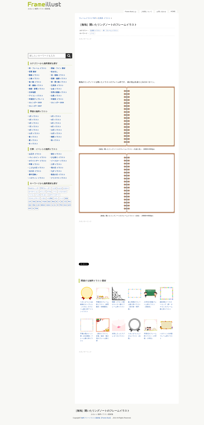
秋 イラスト (55, 140)
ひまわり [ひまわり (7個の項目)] (66, 188)
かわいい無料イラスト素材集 (102, 414)
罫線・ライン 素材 (58, 68)
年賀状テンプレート (36, 99)
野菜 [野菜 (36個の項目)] (61, 205)
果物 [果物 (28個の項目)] (53, 201)
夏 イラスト (33, 140)
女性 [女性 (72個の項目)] (29, 201)
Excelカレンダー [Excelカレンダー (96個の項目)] (33, 188)
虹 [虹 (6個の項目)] (55, 205)
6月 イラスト (56, 123)
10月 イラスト (56, 130)
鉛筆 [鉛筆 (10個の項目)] (69, 205)
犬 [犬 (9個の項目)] (59, 201)
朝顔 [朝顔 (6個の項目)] (49, 201)
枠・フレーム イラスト (110, 30)
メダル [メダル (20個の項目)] (43, 198)
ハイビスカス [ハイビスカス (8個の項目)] (62, 191)
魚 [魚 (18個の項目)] (33, 208)
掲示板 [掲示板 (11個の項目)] (39, 201)
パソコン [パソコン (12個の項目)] (31, 195)
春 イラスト (33, 137)
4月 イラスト (56, 120)
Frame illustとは (130, 12)
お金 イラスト (56, 89)
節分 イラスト (56, 154)
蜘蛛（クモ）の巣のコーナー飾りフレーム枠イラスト (118, 304)
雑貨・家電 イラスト (37, 89)
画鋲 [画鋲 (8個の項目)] (29, 205)
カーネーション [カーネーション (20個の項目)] (33, 191)
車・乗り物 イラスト (59, 82)
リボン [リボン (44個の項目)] (56, 198)
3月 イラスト (34, 120)
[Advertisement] (127, 59)
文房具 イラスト (95, 30)
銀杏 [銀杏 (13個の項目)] (29, 208)
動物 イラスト (34, 75)
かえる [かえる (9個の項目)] (59, 188)
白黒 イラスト (56, 96)
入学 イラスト (56, 164)
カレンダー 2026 (57, 103)
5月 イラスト (34, 123)
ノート (92, 33)
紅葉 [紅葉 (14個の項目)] (38, 205)
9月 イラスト (34, 130)
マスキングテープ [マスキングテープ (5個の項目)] (34, 198)
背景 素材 (32, 72)
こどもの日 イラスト (37, 168)
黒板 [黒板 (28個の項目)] (36, 208)
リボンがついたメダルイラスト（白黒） (134, 336)
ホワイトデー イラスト (38, 161)
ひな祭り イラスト (58, 157)
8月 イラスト (56, 127)
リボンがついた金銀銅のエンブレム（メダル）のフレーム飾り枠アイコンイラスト (86, 306)
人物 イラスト (34, 79)
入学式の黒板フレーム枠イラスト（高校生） (150, 304)
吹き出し (54, 72)
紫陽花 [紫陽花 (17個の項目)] (43, 205)
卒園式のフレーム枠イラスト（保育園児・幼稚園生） (102, 304)
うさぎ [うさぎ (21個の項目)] (54, 188)
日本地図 (32, 92)
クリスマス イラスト (59, 178)
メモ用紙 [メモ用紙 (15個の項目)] (50, 198)
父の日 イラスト (35, 171)
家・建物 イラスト (36, 85)
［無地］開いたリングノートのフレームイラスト (102, 410)
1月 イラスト (34, 116)
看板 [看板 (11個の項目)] (34, 205)
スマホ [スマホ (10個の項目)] (49, 191)
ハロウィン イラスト (37, 178)
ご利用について (146, 12)
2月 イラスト (56, 116)
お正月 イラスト (35, 154)
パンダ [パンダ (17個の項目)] (37, 195)
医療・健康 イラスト (59, 79)
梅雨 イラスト (56, 137)
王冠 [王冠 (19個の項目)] (65, 201)
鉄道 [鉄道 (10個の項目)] (65, 205)
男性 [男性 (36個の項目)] (69, 201)
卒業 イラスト (34, 164)
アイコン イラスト (36, 96)
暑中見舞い (33, 175)
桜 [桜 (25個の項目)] (56, 201)
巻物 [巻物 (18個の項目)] (34, 201)
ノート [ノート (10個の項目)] (54, 191)
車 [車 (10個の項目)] (58, 205)
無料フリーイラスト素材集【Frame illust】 (96, 418)
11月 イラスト (34, 133)
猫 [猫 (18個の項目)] (62, 201)
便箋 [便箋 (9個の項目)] (66, 198)
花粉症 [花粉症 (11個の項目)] (48, 205)
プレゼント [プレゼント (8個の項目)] (44, 195)
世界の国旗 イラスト (59, 92)
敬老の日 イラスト (58, 175)
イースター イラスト (59, 161)
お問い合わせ (161, 12)
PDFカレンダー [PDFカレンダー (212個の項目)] (46, 188)
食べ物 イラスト (35, 82)
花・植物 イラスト (58, 75)
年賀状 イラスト (57, 99)
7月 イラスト (34, 127)
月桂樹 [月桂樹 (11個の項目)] (44, 201)
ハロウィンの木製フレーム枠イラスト (166, 336)
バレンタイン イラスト (38, 157)
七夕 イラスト (56, 171)
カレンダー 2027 (35, 106)
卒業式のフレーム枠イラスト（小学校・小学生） (150, 336)
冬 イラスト (33, 144)
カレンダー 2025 (35, 103)
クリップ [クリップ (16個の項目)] (43, 191)
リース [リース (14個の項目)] (61, 198)
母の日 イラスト (57, 168)
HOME (173, 11)
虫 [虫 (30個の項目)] (52, 205)
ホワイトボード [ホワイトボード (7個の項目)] (54, 195)
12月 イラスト (56, 133)
